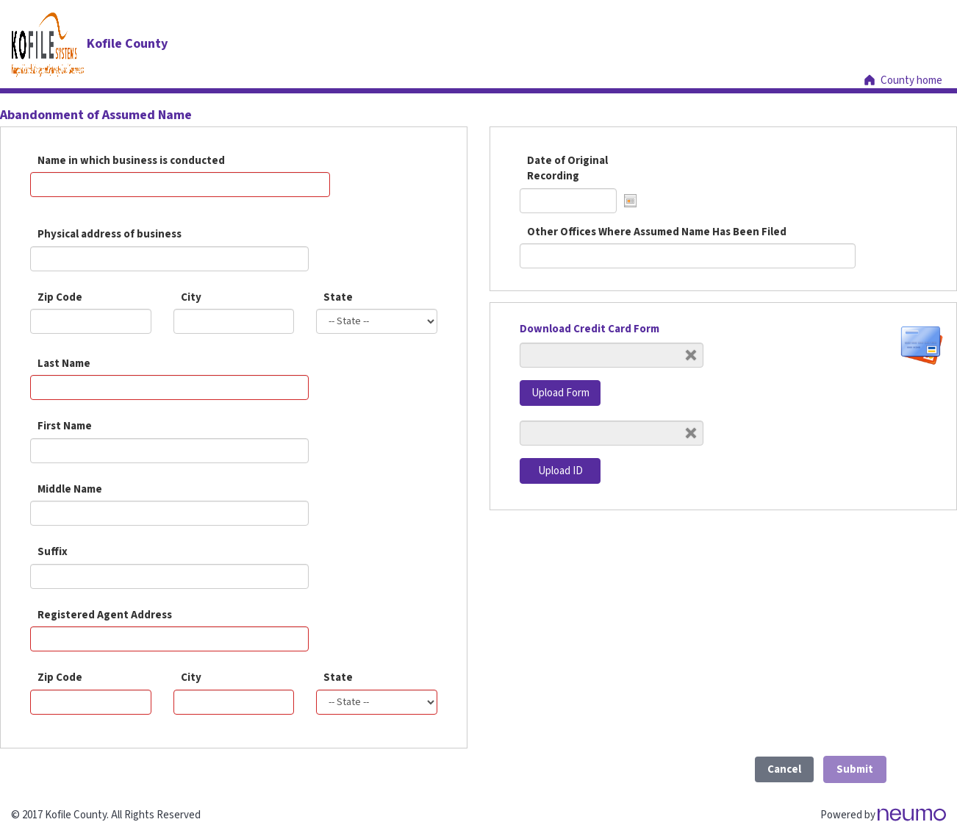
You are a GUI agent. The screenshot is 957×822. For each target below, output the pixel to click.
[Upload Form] (611, 355)
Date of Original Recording (567, 168)
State (338, 297)
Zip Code (59, 297)
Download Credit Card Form (589, 329)
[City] (234, 702)
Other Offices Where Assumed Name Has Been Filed (656, 232)
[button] (630, 200)
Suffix (52, 552)
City (191, 297)
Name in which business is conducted (131, 160)
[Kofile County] (89, 43)
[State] (376, 702)
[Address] (169, 638)
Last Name (63, 363)
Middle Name (69, 489)
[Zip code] (90, 702)
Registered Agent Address (104, 615)
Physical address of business (109, 234)
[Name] (169, 387)
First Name (64, 426)
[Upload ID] (611, 433)
